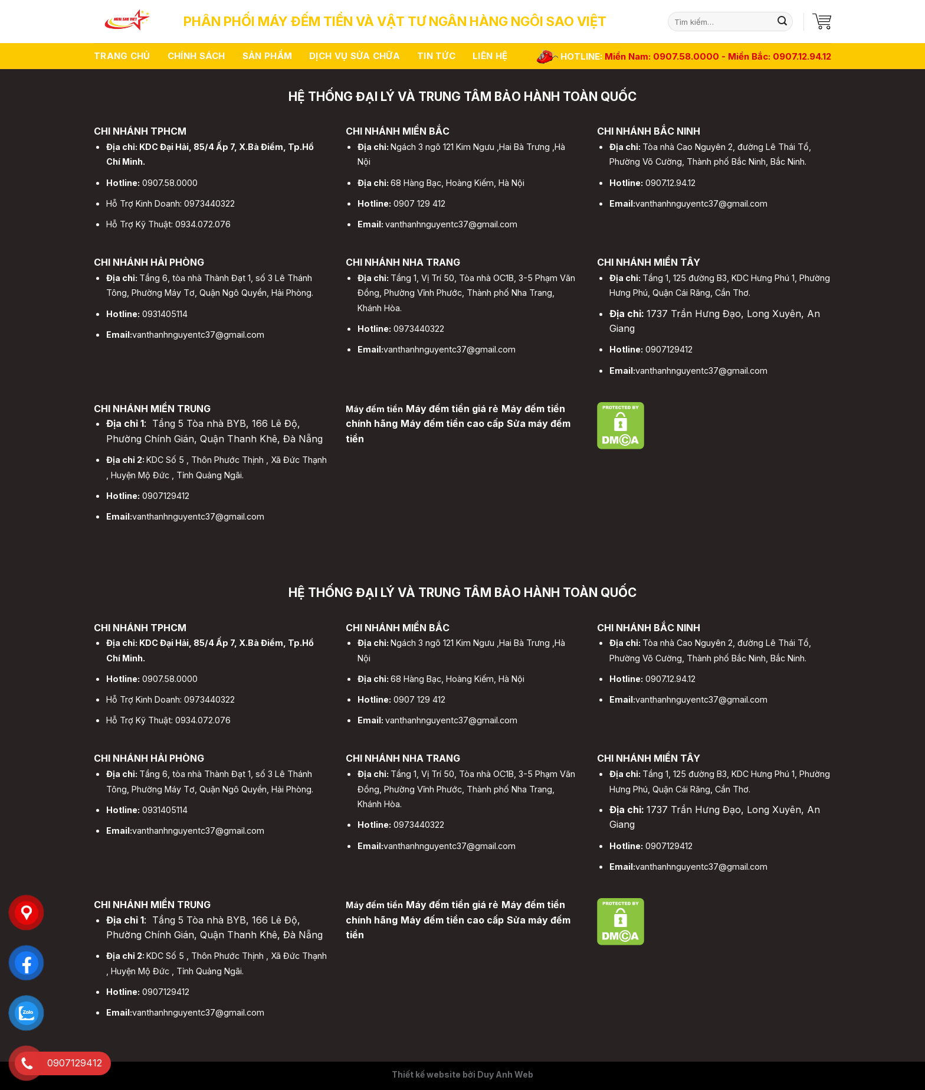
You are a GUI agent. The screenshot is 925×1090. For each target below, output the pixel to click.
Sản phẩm (267, 55)
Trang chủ (122, 55)
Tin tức (436, 55)
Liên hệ (490, 55)
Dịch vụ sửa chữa (354, 55)
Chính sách (196, 55)
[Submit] (782, 22)
